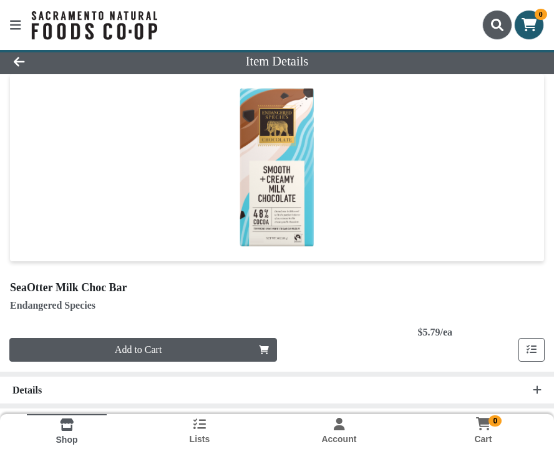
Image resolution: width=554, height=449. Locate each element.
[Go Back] (76, 61)
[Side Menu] (15, 25)
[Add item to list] (531, 350)
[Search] (497, 25)
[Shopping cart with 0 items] (529, 25)
